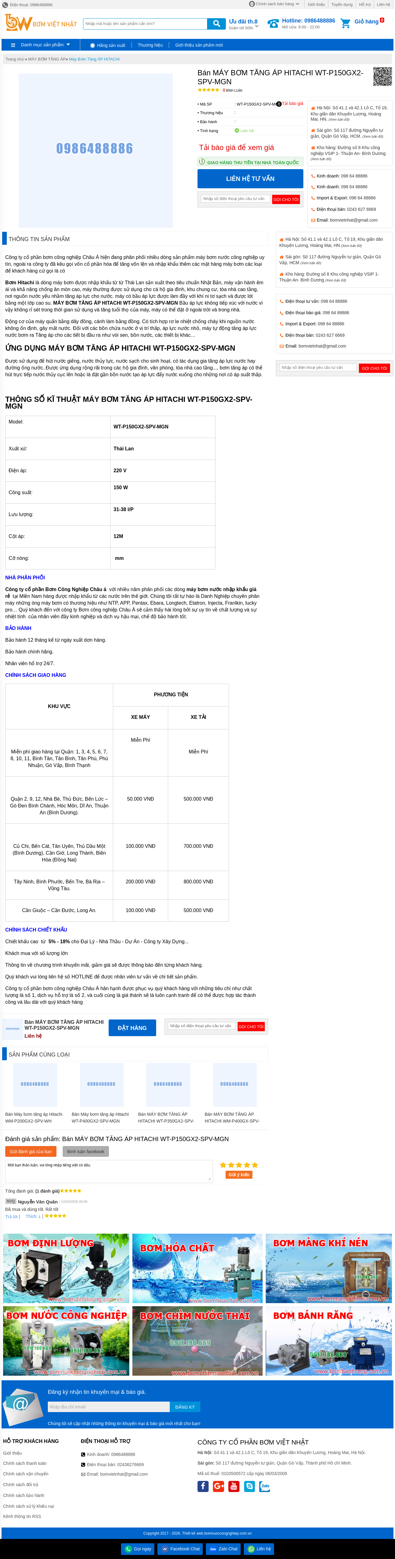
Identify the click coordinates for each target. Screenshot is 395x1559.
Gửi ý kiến (239, 1174)
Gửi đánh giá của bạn (31, 1151)
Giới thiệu (316, 4)
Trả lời (11, 1216)
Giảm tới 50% (243, 24)
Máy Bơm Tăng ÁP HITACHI (94, 59)
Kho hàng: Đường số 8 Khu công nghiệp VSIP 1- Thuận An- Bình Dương (348, 153)
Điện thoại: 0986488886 (27, 4)
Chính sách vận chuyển (25, 1473)
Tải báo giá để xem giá (236, 147)
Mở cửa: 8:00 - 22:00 (308, 23)
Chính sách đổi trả (20, 1484)
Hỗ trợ (365, 4)
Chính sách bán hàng (274, 4)
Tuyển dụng (342, 4)
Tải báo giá (289, 103)
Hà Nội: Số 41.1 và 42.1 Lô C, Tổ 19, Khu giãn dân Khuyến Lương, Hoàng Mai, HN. (349, 113)
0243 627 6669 (361, 209)
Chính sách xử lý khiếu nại (28, 1506)
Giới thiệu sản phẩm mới (199, 45)
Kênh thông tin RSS (22, 1516)
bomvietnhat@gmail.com (353, 220)
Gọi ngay (137, 1548)
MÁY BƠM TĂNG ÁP (47, 59)
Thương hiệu (150, 45)
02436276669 (130, 1464)
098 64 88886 (354, 175)
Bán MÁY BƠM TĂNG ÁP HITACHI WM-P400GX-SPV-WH (232, 1121)
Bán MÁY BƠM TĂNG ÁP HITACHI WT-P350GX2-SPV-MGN (166, 1121)
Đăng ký (185, 1407)
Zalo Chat (223, 1548)
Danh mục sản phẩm (42, 44)
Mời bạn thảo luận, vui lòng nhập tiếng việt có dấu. (109, 1171)
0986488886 (123, 1454)
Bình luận (232, 90)
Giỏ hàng (367, 22)
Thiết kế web (192, 1533)
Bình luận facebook (85, 1151)
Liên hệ (383, 4)
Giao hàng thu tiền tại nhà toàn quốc (253, 162)
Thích (28, 1216)
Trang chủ (15, 59)
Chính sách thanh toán (25, 1463)
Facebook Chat (180, 1548)
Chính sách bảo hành (23, 1495)
